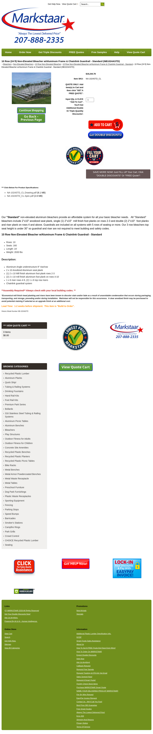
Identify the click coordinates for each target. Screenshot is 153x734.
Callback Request (83, 666)
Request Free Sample (85, 669)
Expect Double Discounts (86, 655)
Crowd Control (12, 536)
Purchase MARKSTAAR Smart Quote (91, 687)
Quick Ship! (10, 382)
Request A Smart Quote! (86, 680)
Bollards (9, 409)
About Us (80, 644)
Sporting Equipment (14, 500)
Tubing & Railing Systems (17, 387)
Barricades (10, 518)
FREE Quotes (76, 52)
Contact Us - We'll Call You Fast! (89, 702)
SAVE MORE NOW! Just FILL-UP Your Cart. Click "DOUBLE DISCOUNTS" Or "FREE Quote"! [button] (118, 174)
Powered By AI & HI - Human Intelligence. (21, 621)
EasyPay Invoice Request (86, 698)
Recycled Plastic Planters (17, 456)
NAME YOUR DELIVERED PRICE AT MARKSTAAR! (97, 691)
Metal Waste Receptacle (17, 478)
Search (7, 637)
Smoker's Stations (14, 522)
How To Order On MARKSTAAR (89, 652)
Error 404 (80, 716)
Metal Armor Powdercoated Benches (23, 474)
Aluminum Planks (13, 378)
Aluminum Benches (14, 425)
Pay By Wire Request (84, 694)
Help (116, 52)
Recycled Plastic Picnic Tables (20, 461)
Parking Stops (12, 509)
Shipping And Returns (85, 720)
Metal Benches (12, 469)
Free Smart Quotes (84, 709)
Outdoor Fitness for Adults (18, 438)
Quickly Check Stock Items (87, 684)
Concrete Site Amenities (16, 447)
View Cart (8, 634)
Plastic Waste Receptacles (18, 496)
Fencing (9, 505)
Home (8, 52)
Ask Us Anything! (83, 662)
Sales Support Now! (84, 677)
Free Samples (99, 52)
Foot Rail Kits (11, 400)
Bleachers (7, 64)
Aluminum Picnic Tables (16, 421)
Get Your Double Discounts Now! (18, 614)
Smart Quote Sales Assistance (88, 641)
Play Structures (12, 434)
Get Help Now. (54, 4)
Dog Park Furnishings (15, 492)
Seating (8, 545)
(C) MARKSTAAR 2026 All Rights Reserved (22, 610)
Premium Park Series (15, 404)
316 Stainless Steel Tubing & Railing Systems (23, 415)
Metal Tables (11, 483)
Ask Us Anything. (11, 618)
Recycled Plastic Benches (17, 452)
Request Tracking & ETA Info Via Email (91, 673)
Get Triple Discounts (50, 52)
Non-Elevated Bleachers (23, 64)
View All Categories (12, 648)
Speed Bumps (12, 514)
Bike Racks (10, 465)
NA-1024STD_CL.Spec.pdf (20, 196)
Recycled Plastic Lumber (17, 373)
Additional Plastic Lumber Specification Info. (93, 634)
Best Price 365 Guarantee (86, 705)
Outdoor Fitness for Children (19, 443)
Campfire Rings (12, 527)
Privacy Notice (82, 723)
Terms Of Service (83, 727)
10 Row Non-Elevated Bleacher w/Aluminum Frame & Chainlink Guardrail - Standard (98, 64)
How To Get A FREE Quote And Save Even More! (96, 648)
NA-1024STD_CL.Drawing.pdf (22, 192)
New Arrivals (81, 610)
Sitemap (8, 644)
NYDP (78, 637)
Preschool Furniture (14, 487)
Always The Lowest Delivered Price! (90, 712)
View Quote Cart (70, 4)
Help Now (80, 659)
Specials (79, 614)
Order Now (25, 52)
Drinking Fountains (14, 391)
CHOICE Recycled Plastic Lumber (21, 540)
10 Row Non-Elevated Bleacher (48, 64)
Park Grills (10, 531)
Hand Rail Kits (12, 395)
